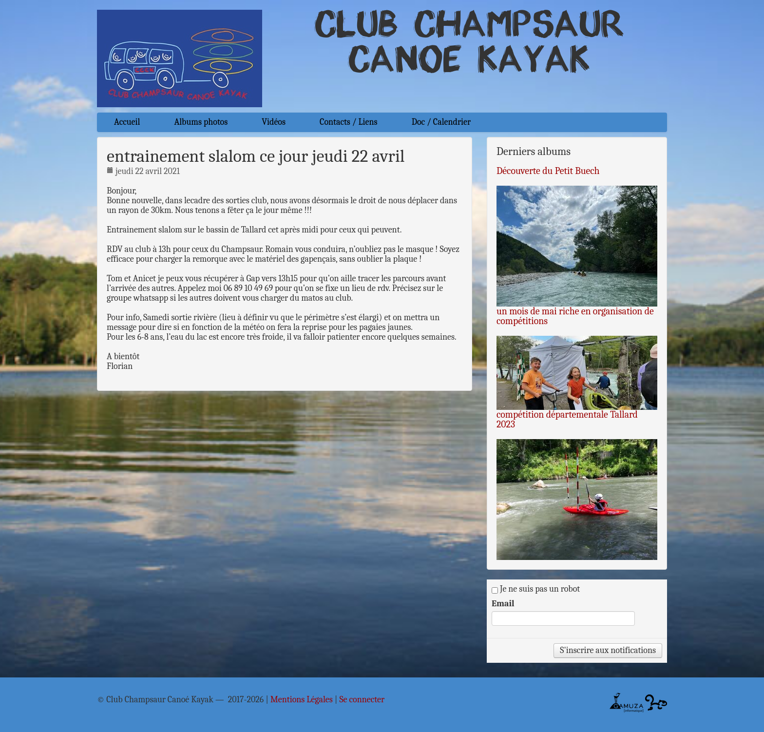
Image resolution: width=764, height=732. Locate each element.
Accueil (127, 122)
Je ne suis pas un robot (536, 589)
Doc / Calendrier (441, 122)
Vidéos (274, 122)
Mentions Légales (301, 700)
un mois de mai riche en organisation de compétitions (575, 316)
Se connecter (361, 700)
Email (503, 604)
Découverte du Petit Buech (548, 170)
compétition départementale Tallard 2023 (567, 419)
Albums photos (201, 122)
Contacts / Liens (349, 122)
